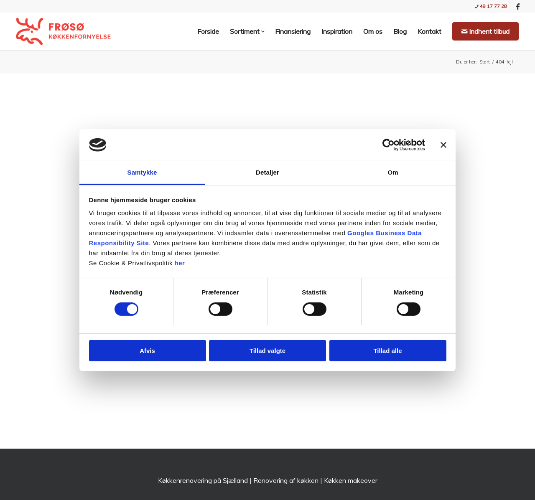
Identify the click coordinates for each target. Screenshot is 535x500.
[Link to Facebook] (518, 6)
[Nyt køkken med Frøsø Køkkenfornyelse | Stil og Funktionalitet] (63, 31)
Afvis (147, 350)
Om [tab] (392, 172)
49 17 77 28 (491, 6)
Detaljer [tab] (267, 172)
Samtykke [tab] (142, 172)
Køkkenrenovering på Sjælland (203, 480)
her (180, 262)
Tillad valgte (267, 350)
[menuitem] (489, 6)
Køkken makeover (350, 480)
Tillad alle (387, 350)
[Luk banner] (443, 145)
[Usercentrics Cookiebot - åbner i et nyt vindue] (388, 145)
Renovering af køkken (285, 480)
